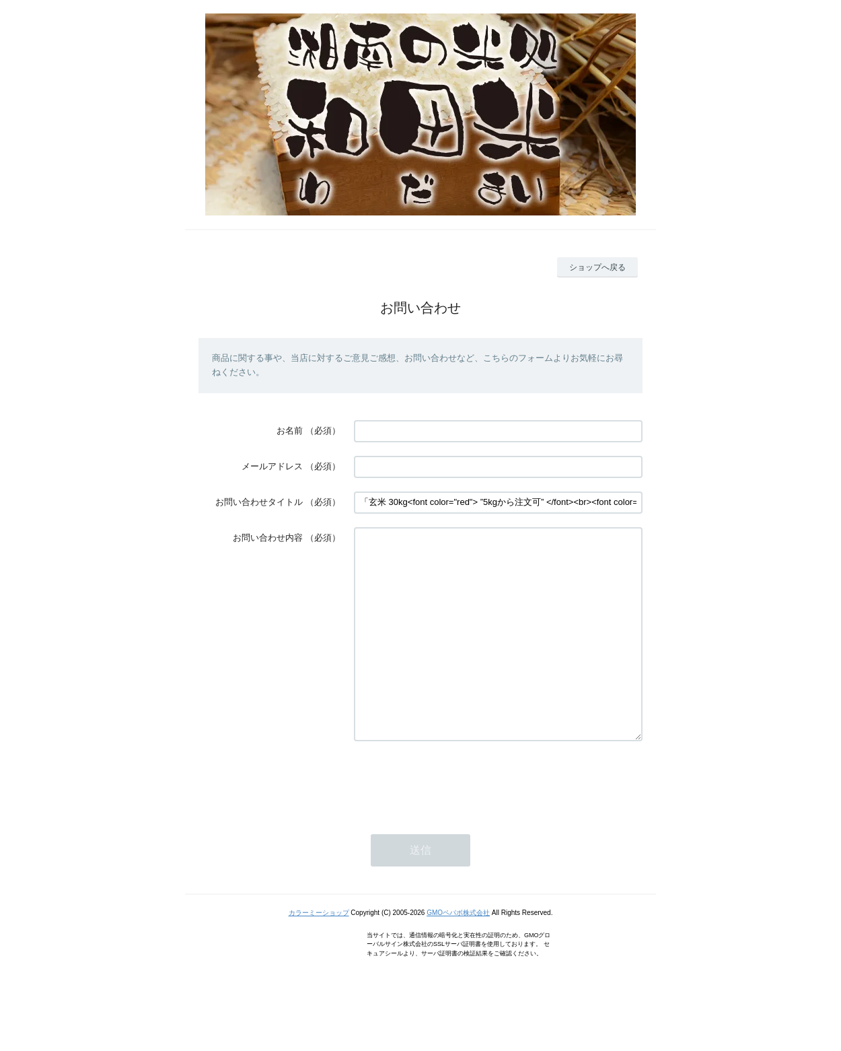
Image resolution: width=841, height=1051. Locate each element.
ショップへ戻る (597, 267)
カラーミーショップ (319, 953)
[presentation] (456, 821)
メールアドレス (272, 466)
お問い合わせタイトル (259, 502)
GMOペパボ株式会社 (458, 953)
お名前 (290, 431)
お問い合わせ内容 (268, 538)
